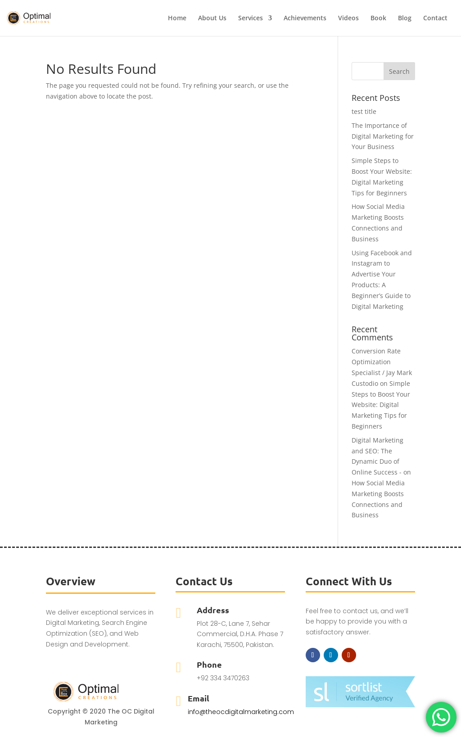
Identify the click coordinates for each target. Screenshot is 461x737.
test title (364, 111)
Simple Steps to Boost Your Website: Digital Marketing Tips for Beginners (381, 404)
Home (177, 18)
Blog (404, 18)
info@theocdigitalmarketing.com (241, 711)
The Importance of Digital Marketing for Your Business (383, 136)
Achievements (305, 18)
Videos (348, 18)
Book (378, 18)
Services (250, 18)
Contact (435, 18)
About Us (212, 18)
